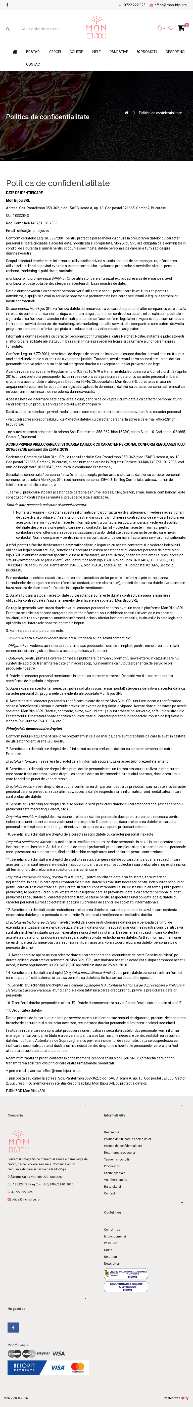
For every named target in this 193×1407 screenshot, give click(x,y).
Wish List (110, 1243)
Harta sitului (112, 1186)
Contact (34, 64)
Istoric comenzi (115, 1236)
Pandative (119, 52)
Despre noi (175, 52)
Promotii (147, 52)
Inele (96, 52)
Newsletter (111, 1263)
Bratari (33, 52)
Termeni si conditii (117, 1159)
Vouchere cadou (115, 1180)
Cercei (55, 52)
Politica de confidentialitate (160, 113)
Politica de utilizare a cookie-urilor (127, 1139)
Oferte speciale (114, 1173)
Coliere (76, 52)
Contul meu (112, 1229)
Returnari (110, 1257)
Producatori (112, 1166)
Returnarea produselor (119, 1152)
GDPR (108, 1250)
